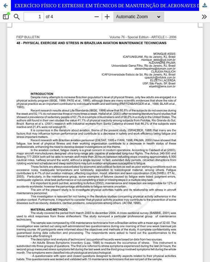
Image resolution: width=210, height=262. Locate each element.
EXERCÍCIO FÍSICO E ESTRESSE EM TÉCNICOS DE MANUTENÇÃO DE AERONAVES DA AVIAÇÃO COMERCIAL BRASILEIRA (112, 5)
